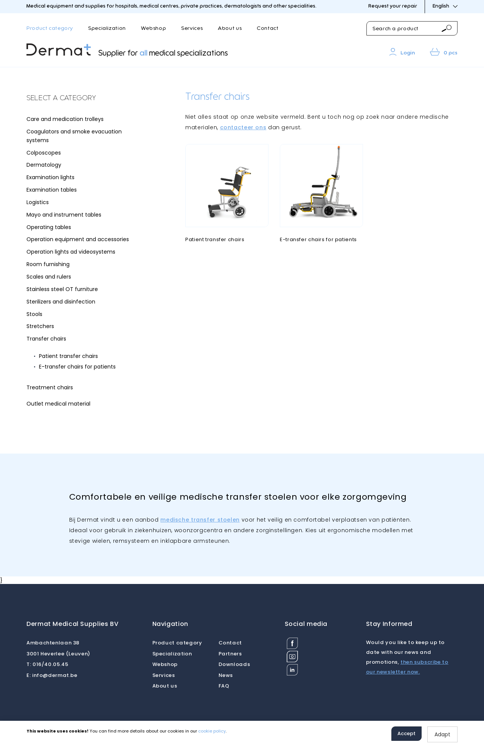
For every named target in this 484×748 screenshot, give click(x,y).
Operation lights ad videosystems (70, 252)
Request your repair (392, 6)
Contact (267, 28)
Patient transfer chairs (68, 356)
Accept (406, 733)
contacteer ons (243, 127)
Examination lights (50, 177)
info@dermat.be (52, 675)
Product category (49, 28)
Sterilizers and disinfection (60, 301)
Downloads (234, 664)
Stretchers (40, 326)
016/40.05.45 (47, 664)
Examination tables (51, 190)
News (226, 675)
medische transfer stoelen (200, 519)
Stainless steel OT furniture (62, 289)
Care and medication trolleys (65, 119)
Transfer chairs (46, 338)
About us (230, 28)
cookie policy (212, 731)
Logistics (37, 202)
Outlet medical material (58, 403)
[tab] (83, 99)
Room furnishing (48, 264)
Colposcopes (43, 152)
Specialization (107, 28)
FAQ (224, 685)
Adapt (442, 734)
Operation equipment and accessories (77, 239)
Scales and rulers (48, 276)
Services (192, 28)
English (445, 6)
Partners (230, 653)
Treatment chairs (49, 387)
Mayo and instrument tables (63, 214)
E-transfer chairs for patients (77, 366)
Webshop (153, 28)
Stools (34, 314)
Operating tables (48, 227)
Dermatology (43, 165)
